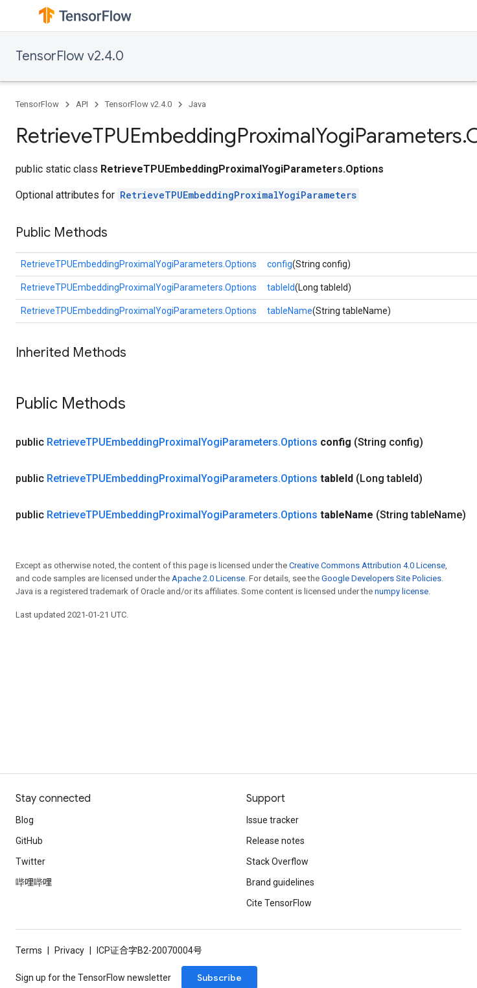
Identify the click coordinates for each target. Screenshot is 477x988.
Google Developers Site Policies (381, 578)
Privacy (69, 950)
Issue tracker (272, 820)
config (279, 264)
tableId (281, 287)
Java (197, 104)
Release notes (275, 841)
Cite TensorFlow (279, 903)
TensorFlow (37, 104)
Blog (25, 820)
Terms (29, 950)
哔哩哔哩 (34, 882)
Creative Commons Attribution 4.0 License (367, 565)
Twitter (30, 861)
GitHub (29, 841)
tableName (289, 311)
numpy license (401, 591)
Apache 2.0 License (208, 578)
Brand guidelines (280, 882)
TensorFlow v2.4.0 (70, 56)
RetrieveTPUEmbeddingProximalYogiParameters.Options (139, 264)
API (82, 104)
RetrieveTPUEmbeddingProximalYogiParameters (238, 195)
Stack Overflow (277, 861)
